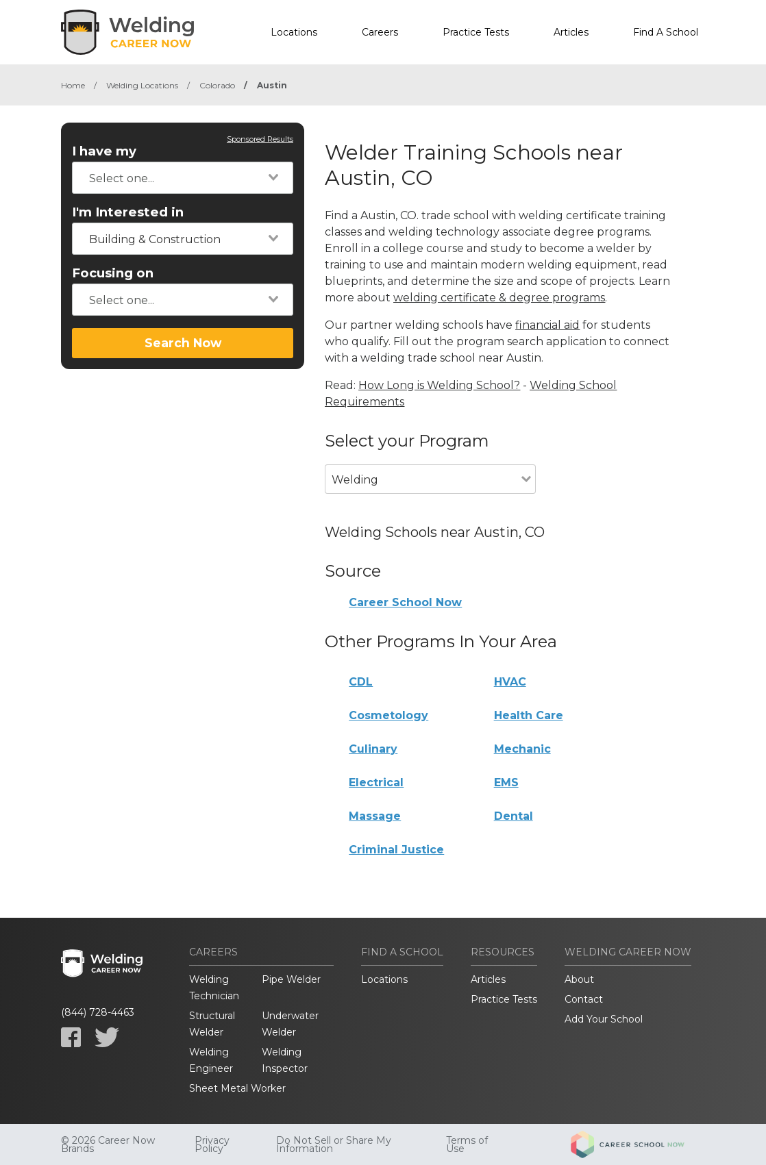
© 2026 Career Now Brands (108, 1144)
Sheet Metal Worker (237, 1088)
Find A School (665, 32)
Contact (584, 999)
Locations (294, 32)
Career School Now (405, 602)
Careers (380, 32)
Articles (571, 32)
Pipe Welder (291, 979)
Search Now (183, 343)
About (579, 979)
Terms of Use (467, 1144)
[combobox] (183, 177)
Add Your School (604, 1019)
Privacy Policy (212, 1144)
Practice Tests (476, 32)
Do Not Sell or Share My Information (333, 1144)
